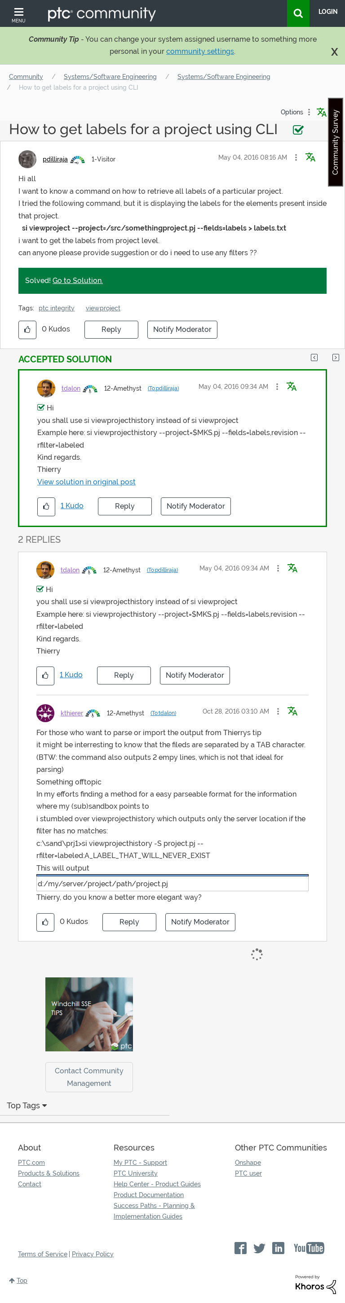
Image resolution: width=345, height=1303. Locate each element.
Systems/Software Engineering (110, 76)
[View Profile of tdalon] (71, 388)
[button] (296, 157)
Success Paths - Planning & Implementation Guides (154, 1211)
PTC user (248, 1173)
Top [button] (22, 1280)
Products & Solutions (49, 1173)
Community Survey (335, 142)
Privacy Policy (93, 1254)
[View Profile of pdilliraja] (55, 159)
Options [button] (292, 112)
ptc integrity (57, 308)
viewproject (103, 308)
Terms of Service (42, 1254)
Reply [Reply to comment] (125, 506)
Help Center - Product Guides (157, 1184)
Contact (29, 1184)
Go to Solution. (78, 280)
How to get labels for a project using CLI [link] (78, 87)
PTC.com (31, 1162)
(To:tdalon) (163, 713)
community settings (200, 51)
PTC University (136, 1173)
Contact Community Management (89, 1077)
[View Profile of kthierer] (72, 713)
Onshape (248, 1162)
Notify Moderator (182, 329)
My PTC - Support (140, 1162)
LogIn (328, 11)
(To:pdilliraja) (163, 388)
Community (26, 76)
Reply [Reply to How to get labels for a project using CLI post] (111, 329)
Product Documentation (149, 1194)
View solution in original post (86, 482)
